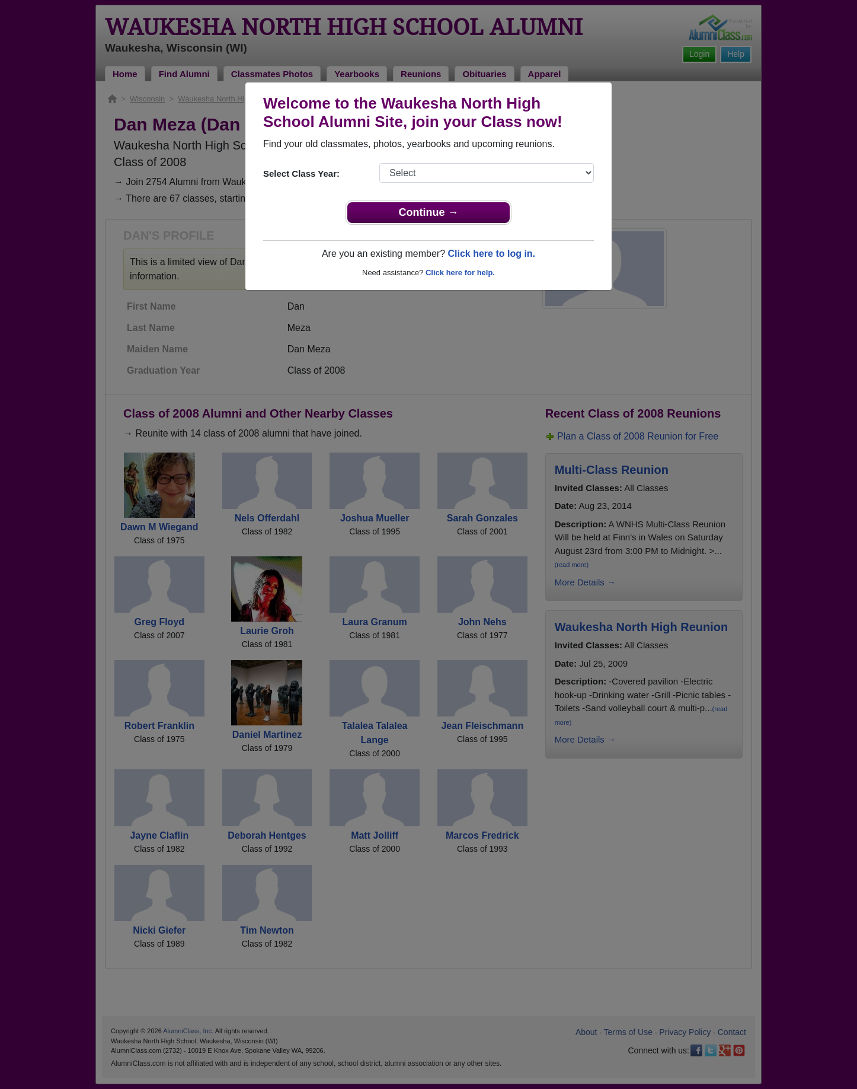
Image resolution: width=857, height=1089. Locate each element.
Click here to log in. (491, 254)
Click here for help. (460, 272)
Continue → (429, 212)
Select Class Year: (301, 173)
